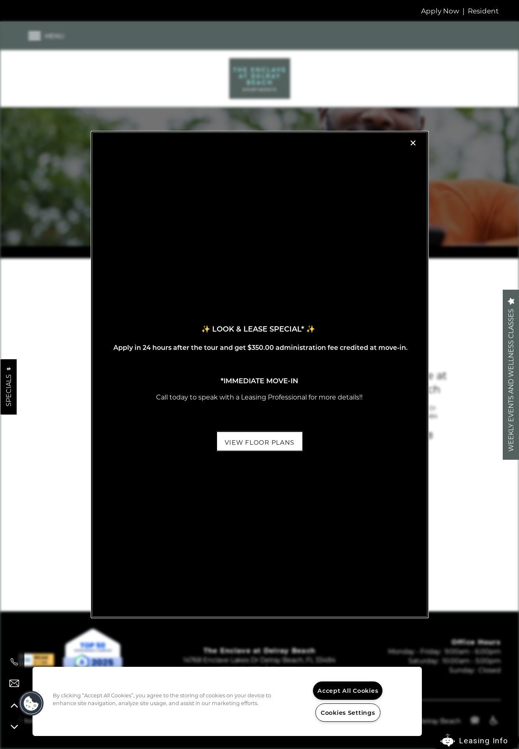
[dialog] (259, 374)
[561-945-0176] (14, 662)
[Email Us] (14, 683)
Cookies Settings (348, 712)
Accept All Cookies (347, 690)
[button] (259, 441)
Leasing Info (483, 740)
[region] (227, 701)
